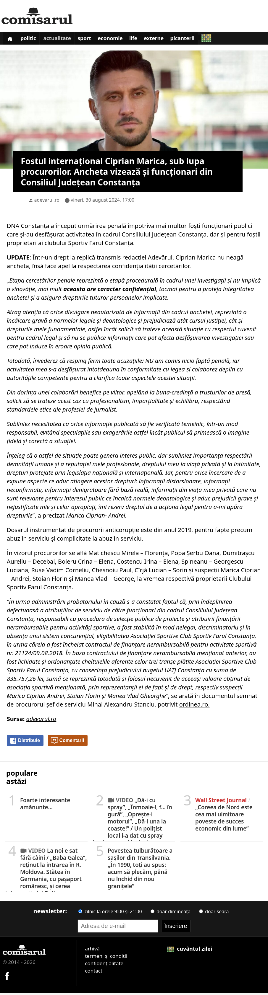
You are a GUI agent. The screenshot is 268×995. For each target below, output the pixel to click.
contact (93, 972)
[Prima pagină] (11, 39)
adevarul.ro (47, 201)
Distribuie (25, 742)
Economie (118, 39)
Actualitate (61, 39)
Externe (165, 39)
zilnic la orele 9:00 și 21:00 (110, 913)
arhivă (92, 950)
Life (143, 39)
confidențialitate (104, 964)
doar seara (214, 913)
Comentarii (67, 742)
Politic (31, 39)
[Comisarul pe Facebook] (7, 976)
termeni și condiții (106, 957)
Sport (90, 39)
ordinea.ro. (194, 706)
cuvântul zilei (189, 950)
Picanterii (196, 39)
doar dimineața (170, 913)
